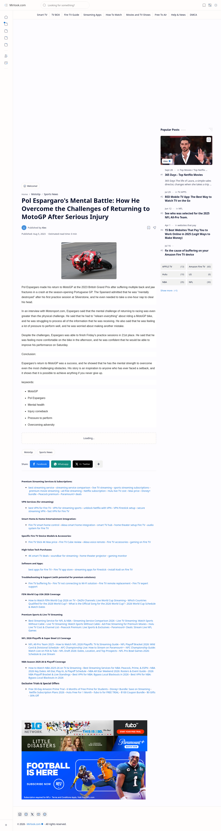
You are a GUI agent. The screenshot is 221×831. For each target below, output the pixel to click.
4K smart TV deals (38, 555)
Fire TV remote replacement (115, 583)
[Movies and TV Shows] (138, 14)
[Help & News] (178, 14)
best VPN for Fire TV (39, 508)
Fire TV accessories (117, 542)
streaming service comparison (73, 487)
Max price (134, 490)
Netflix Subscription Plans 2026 (46, 692)
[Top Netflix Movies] (203, 170)
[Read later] (148, 227)
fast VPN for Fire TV (58, 511)
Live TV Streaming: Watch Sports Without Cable (73, 624)
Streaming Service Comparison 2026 (93, 620)
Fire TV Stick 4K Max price (42, 542)
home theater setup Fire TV (129, 525)
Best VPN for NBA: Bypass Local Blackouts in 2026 (101, 674)
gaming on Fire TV (140, 542)
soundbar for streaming (64, 555)
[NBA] (173, 282)
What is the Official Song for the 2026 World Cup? (97, 603)
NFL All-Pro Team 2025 (41, 644)
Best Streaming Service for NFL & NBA (49, 620)
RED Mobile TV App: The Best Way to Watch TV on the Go (188, 198)
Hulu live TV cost (117, 490)
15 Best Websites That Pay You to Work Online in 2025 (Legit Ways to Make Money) (187, 234)
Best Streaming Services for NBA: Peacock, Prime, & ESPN (115, 667)
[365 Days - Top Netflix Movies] (186, 150)
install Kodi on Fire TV (120, 569)
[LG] (199, 274)
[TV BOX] (56, 14)
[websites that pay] (187, 225)
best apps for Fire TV (40, 569)
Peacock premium (49, 494)
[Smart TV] (42, 14)
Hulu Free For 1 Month (79, 692)
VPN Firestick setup (124, 508)
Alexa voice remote (94, 542)
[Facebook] (19, 814)
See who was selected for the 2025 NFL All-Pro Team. (187, 215)
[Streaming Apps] (92, 14)
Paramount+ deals (71, 494)
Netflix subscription (95, 490)
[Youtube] (38, 814)
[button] (6, 5)
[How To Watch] (114, 14)
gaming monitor (117, 555)
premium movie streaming (44, 490)
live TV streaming (102, 487)
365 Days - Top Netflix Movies (184, 174)
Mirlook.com (17, 5)
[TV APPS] (182, 192)
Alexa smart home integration (78, 525)
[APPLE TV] (173, 266)
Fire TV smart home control (44, 525)
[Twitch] (44, 814)
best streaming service (41, 487)
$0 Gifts (151, 692)
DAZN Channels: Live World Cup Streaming (102, 600)
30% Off (34, 695)
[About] (6, 56)
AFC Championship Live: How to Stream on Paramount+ (92, 647)
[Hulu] (173, 274)
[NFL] (180, 208)
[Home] (6, 17)
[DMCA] (193, 14)
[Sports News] (46, 452)
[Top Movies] (186, 170)
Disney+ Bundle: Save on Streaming (130, 689)
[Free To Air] (161, 14)
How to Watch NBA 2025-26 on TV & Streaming (54, 667)
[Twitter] (32, 814)
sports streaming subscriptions (131, 487)
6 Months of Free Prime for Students (87, 689)
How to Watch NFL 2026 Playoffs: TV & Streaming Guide (87, 644)
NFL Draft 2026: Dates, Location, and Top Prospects (88, 650)
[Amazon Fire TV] (199, 266)
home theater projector (93, 555)
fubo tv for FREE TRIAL (106, 692)
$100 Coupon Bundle (133, 692)
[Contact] (6, 62)
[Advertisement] (117, 48)
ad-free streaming (71, 490)
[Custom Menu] (6, 37)
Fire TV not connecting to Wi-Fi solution (75, 583)
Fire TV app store (63, 569)
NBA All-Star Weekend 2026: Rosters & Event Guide (117, 671)
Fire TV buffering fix (39, 583)
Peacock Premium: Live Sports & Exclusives (85, 627)
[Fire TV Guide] (71, 14)
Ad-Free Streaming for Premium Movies (124, 624)
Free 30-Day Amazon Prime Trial (46, 689)
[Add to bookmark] (208, 139)
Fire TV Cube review (70, 542)
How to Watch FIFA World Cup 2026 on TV (51, 600)
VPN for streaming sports (67, 508)
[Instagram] (26, 814)
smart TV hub (104, 525)
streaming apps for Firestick (91, 569)
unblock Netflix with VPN (98, 508)
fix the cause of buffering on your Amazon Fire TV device (187, 252)
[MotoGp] (28, 452)
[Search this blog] (65, 5)
